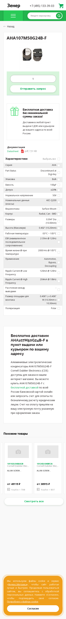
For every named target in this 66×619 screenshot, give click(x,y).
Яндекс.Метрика (17, 584)
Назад (9, 26)
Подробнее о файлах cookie (22, 601)
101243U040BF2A (45, 464)
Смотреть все (34, 501)
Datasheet (22, 151)
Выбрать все (51, 158)
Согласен (33, 608)
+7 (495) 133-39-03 (42, 6)
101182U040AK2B (15, 464)
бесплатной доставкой (24, 387)
